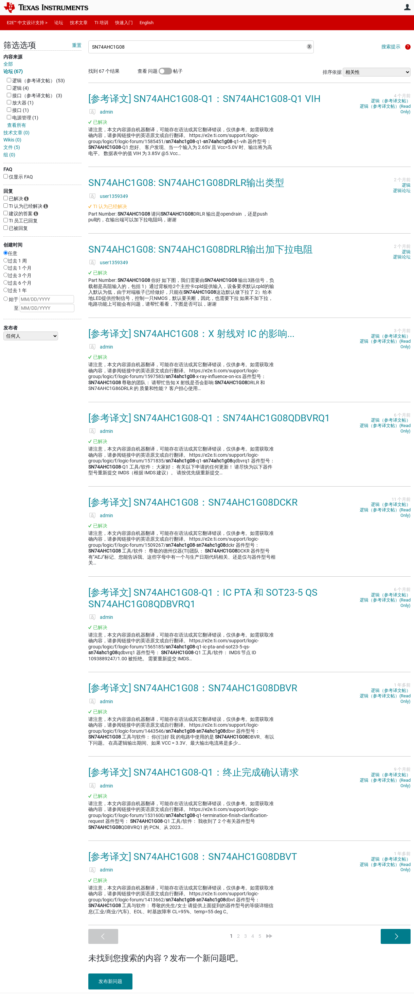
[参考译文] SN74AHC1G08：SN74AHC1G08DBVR (192, 688)
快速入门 (124, 22)
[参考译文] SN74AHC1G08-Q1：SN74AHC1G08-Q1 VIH (204, 98)
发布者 (10, 327)
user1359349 (114, 196)
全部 (8, 64)
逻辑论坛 (402, 190)
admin (106, 112)
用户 (407, 7)
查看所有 (16, 125)
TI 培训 (101, 22)
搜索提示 (390, 46)
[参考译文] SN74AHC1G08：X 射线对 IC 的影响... (191, 333)
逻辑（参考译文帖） (391, 100)
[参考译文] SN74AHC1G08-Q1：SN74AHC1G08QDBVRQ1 (209, 418)
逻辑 (406, 185)
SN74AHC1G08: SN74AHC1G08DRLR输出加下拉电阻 (200, 249)
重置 (77, 45)
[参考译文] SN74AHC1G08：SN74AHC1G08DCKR (193, 502)
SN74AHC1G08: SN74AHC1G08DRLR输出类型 (186, 182)
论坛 (58, 22)
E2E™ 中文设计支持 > (27, 22)
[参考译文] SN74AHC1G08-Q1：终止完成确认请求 (193, 772)
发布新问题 (110, 981)
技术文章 (79, 22)
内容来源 (12, 57)
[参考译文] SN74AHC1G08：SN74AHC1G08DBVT (192, 856)
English (147, 22)
